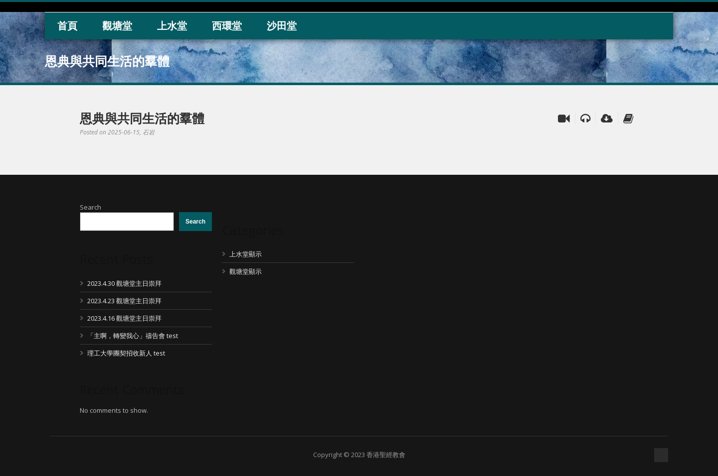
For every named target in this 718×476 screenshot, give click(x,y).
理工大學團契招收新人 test (126, 353)
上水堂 (172, 25)
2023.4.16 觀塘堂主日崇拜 (124, 318)
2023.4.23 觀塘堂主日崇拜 (124, 300)
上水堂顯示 (245, 253)
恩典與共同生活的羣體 (142, 118)
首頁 (67, 25)
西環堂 (227, 25)
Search (90, 207)
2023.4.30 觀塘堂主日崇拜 (124, 283)
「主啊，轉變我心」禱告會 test (132, 335)
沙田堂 (282, 25)
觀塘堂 (117, 25)
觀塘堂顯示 (245, 271)
